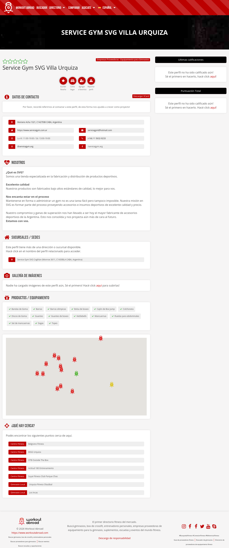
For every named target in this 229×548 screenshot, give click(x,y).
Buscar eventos (43, 541)
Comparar (74, 7)
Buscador (42, 7)
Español (107, 7)
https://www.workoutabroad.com (29, 532)
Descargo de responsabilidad (114, 538)
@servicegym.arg (25, 146)
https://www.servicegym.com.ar (32, 130)
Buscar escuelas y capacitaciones (29, 546)
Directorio (57, 7)
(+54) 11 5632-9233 (97, 138)
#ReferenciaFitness (212, 535)
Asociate (89, 7)
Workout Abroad (25, 7)
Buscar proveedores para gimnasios (23, 541)
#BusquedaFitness (185, 535)
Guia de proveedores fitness (184, 540)
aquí (99, 285)
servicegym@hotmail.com (100, 130)
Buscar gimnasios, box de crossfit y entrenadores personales (29, 537)
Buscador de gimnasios (204, 540)
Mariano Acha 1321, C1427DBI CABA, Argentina (39, 122)
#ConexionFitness (199, 535)
